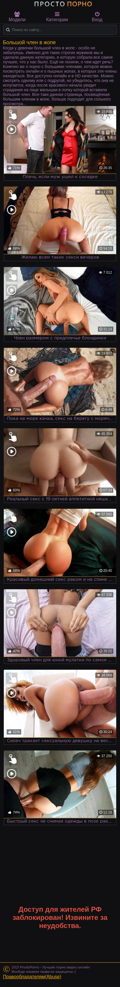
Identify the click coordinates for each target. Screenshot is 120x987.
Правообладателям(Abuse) (32, 976)
